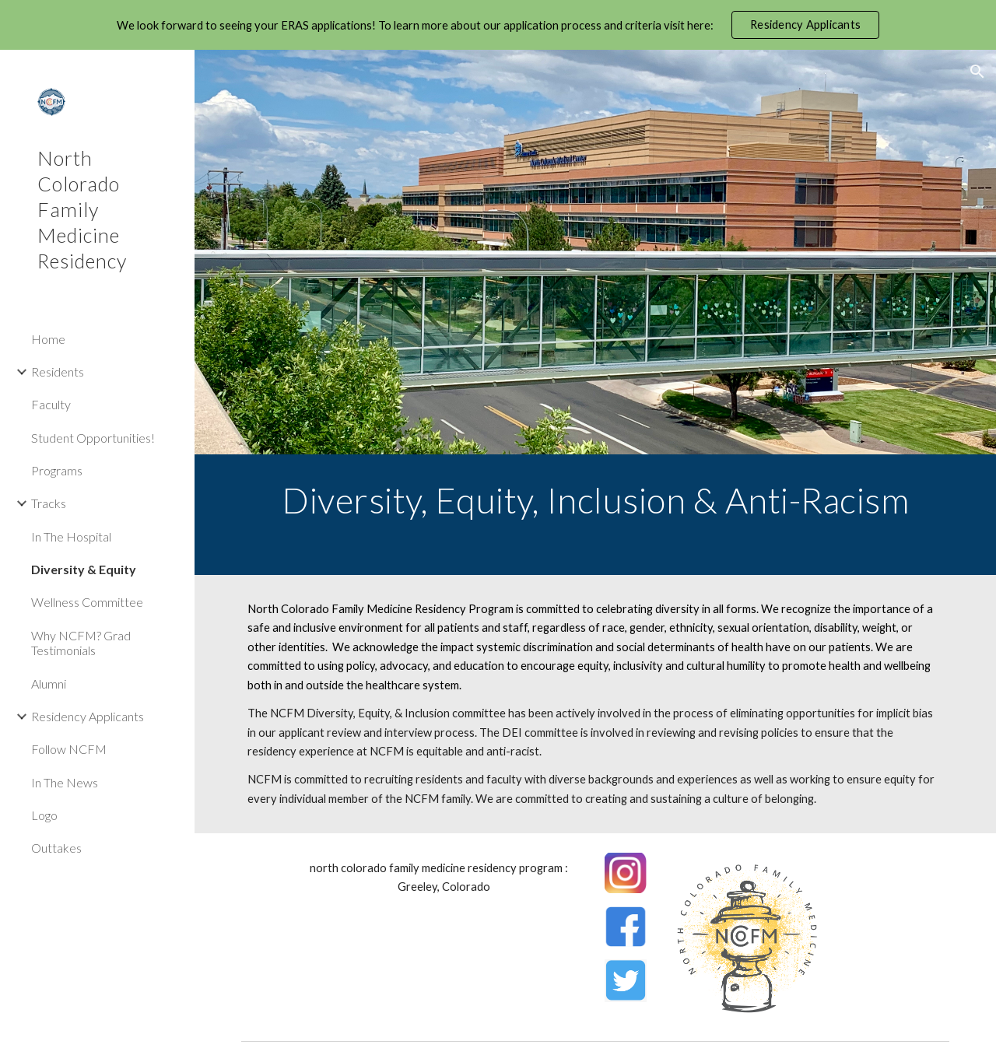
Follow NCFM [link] (69, 748)
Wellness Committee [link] (87, 601)
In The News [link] (64, 782)
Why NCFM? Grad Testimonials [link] (81, 642)
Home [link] (48, 338)
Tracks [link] (48, 503)
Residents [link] (57, 371)
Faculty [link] (51, 404)
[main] (595, 514)
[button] (977, 71)
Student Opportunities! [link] (93, 437)
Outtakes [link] (56, 847)
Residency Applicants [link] (87, 716)
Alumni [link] (48, 683)
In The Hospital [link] (71, 536)
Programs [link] (56, 470)
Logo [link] (44, 815)
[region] (498, 25)
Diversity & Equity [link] (83, 569)
